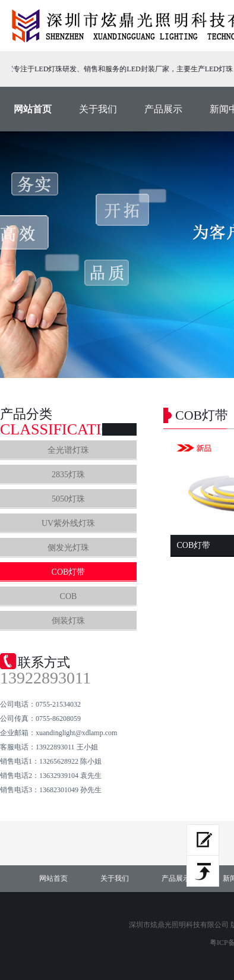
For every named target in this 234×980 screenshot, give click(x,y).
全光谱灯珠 (68, 450)
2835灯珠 (68, 474)
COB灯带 (69, 572)
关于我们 (98, 109)
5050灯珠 (68, 498)
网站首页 (33, 109)
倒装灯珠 (68, 620)
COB (68, 596)
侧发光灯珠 (68, 547)
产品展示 (163, 109)
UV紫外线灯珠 (68, 523)
